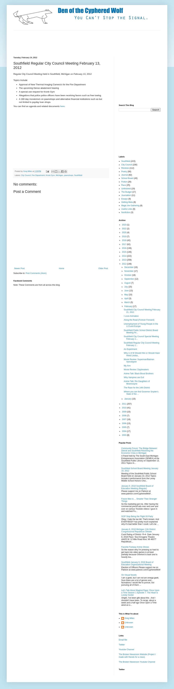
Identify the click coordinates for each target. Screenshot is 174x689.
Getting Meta (127, 202)
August (127, 283)
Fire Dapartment (38, 175)
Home (61, 268)
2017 (124, 244)
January (128, 399)
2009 (124, 412)
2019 (124, 236)
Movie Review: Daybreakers (136, 369)
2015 (124, 252)
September (129, 279)
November (129, 271)
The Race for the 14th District (137, 387)
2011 (124, 404)
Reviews (125, 168)
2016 (124, 248)
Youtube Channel (126, 649)
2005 (124, 427)
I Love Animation (131, 316)
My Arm (127, 366)
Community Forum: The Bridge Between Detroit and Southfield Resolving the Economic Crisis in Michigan (139, 450)
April (126, 298)
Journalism (126, 195)
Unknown (129, 622)
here (62, 106)
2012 (124, 264)
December (129, 267)
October (128, 275)
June (126, 290)
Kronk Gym (50, 175)
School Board (127, 178)
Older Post (103, 268)
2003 (124, 435)
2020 (124, 232)
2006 (124, 423)
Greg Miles (27, 171)
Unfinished (126, 188)
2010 (124, 408)
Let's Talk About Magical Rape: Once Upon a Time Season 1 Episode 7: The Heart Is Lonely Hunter (140, 592)
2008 (124, 415)
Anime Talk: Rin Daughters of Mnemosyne (137, 382)
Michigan (59, 175)
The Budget (126, 192)
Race (123, 185)
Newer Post (19, 268)
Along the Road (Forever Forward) (139, 320)
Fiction (124, 182)
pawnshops (68, 175)
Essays (124, 199)
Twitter (122, 645)
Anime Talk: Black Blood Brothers (138, 373)
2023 (124, 225)
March (127, 302)
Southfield (78, 175)
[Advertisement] (74, 43)
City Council (26, 175)
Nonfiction (125, 212)
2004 (124, 431)
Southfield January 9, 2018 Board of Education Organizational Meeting (137, 563)
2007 (124, 419)
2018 (124, 240)
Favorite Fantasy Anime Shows (135, 547)
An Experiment (130, 349)
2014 (124, 256)
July (126, 287)
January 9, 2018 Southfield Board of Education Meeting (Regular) (137, 487)
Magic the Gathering (130, 205)
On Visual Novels (129, 575)
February (128, 306)
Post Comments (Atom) (36, 273)
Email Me (123, 640)
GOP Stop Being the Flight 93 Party (137, 516)
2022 (124, 228)
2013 (124, 260)
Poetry (124, 171)
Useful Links (126, 209)
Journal (124, 175)
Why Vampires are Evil (134, 377)
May (126, 294)
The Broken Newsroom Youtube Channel (137, 662)
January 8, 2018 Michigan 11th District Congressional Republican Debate (138, 530)
